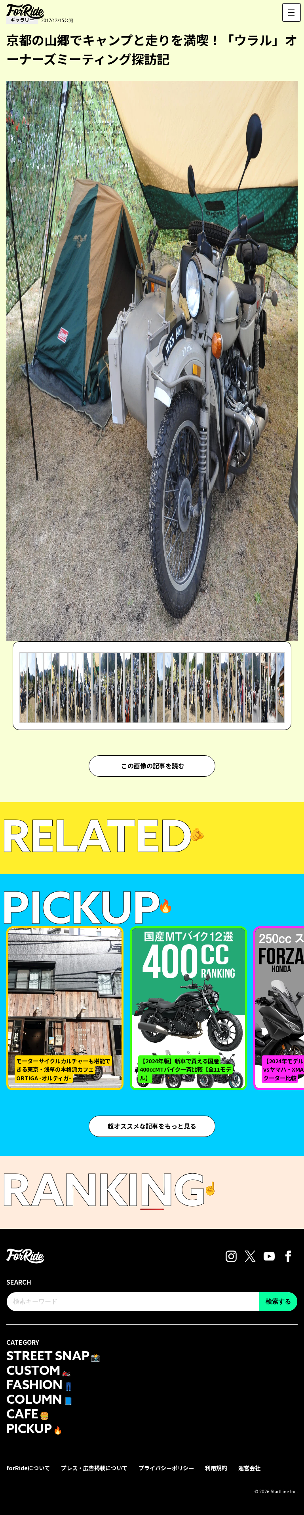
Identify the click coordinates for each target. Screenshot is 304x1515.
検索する (278, 1301)
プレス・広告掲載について (94, 1466)
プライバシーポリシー (166, 1466)
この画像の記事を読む (152, 766)
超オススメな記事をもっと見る (152, 1126)
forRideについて (28, 1466)
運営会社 (249, 1466)
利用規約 (216, 1466)
